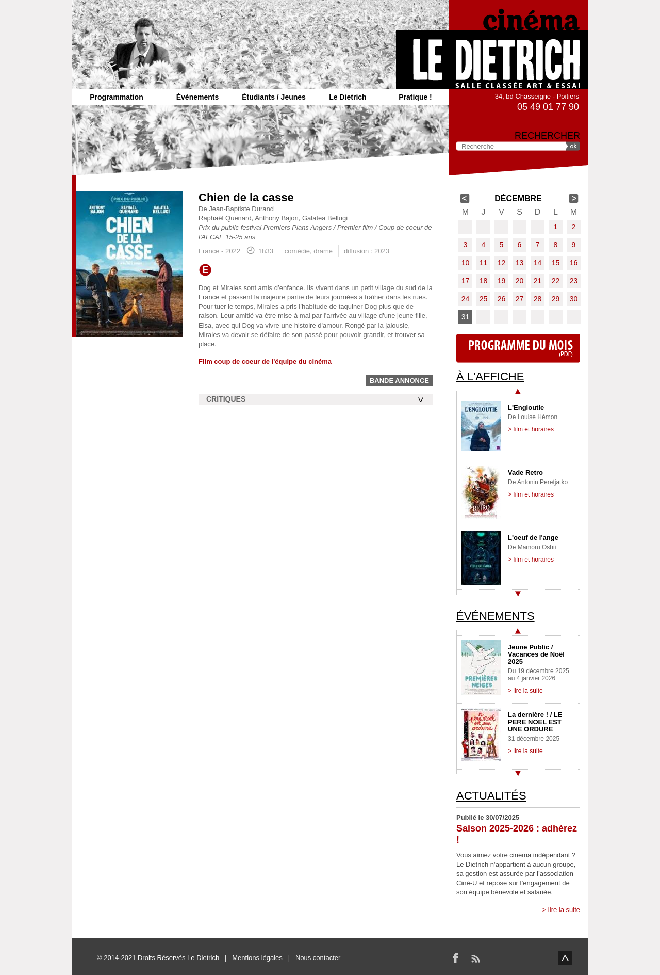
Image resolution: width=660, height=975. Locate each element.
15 (556, 263)
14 (538, 263)
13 (520, 263)
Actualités (491, 795)
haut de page (565, 958)
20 (520, 281)
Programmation (116, 97)
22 (556, 281)
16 (574, 263)
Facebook (456, 958)
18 (484, 281)
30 (574, 299)
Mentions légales (257, 958)
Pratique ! (415, 97)
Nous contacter (317, 958)
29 (556, 299)
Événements (197, 97)
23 (574, 281)
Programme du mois (518, 348)
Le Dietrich (347, 97)
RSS (475, 958)
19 (502, 281)
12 (502, 263)
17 (465, 281)
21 (538, 281)
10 (465, 263)
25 (484, 299)
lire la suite (564, 910)
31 (465, 317)
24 (465, 299)
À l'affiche (490, 376)
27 (520, 299)
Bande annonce (399, 381)
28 (538, 299)
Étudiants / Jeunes (274, 97)
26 (502, 299)
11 (484, 263)
